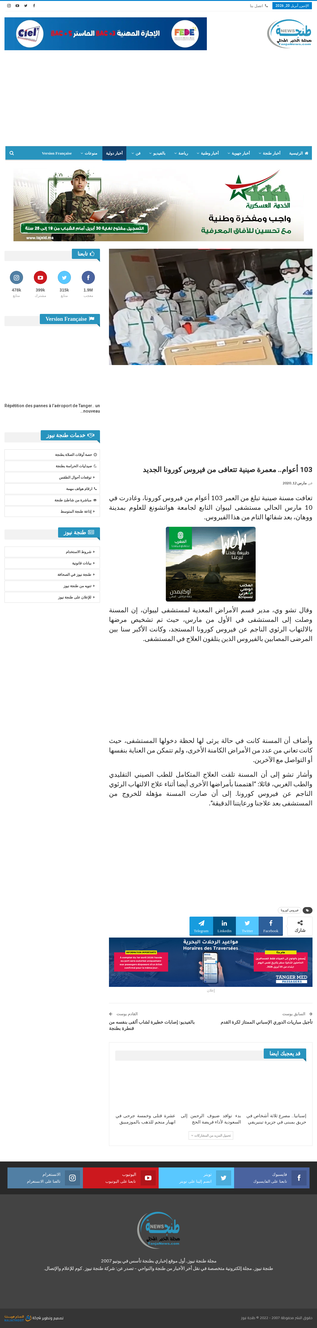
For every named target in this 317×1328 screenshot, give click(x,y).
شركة (23, 1317)
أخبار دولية (114, 153)
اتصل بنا (259, 6)
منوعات (91, 153)
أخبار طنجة (271, 153)
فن (138, 153)
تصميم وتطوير (52, 1317)
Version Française (57, 153)
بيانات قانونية (81, 563)
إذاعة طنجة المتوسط (75, 511)
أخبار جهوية (241, 153)
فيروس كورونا (290, 910)
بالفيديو (159, 153)
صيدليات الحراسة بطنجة (76, 466)
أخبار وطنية (210, 153)
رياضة (183, 153)
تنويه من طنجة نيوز (77, 586)
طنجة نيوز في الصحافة (74, 575)
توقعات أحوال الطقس (75, 477)
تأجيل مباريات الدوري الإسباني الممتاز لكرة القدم (267, 1022)
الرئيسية (298, 153)
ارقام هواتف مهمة (81, 489)
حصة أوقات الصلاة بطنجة (76, 455)
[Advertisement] (158, 95)
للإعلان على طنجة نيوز (74, 597)
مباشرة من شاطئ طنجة (75, 500)
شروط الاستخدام (78, 552)
